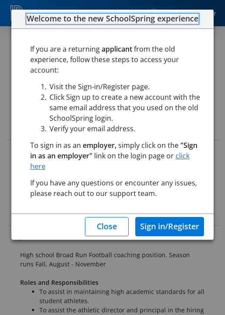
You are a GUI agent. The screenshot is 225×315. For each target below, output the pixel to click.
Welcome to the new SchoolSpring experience (112, 19)
